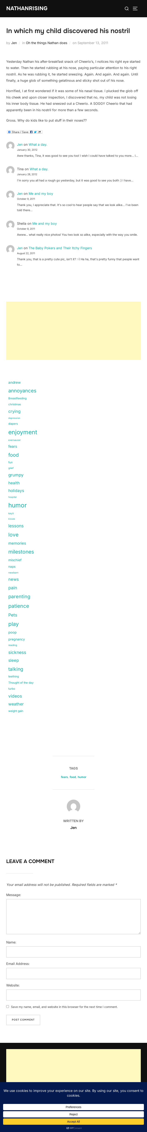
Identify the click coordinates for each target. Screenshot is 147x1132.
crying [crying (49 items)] (14, 411)
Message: (13, 895)
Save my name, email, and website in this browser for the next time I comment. (64, 1007)
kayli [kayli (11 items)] (11, 513)
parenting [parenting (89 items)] (19, 596)
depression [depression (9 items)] (14, 418)
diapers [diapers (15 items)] (13, 423)
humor (82, 777)
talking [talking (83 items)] (15, 669)
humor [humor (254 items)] (17, 505)
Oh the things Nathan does (46, 43)
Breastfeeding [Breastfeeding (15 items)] (17, 398)
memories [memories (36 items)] (17, 543)
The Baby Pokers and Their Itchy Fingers (60, 248)
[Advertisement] (73, 331)
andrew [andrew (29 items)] (14, 382)
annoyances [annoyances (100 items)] (22, 391)
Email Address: (18, 964)
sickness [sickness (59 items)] (17, 652)
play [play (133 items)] (13, 624)
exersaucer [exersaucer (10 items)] (14, 440)
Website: (13, 985)
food (73, 777)
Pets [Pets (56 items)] (12, 615)
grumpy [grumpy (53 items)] (15, 475)
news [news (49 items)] (13, 579)
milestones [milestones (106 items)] (21, 552)
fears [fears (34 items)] (12, 446)
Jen (14, 43)
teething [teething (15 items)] (13, 676)
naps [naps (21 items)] (12, 567)
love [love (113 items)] (13, 535)
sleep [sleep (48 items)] (13, 660)
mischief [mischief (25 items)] (15, 560)
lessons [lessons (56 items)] (16, 526)
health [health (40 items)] (14, 483)
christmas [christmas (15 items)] (14, 404)
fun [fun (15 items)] (10, 462)
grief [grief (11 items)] (10, 468)
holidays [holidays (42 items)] (16, 490)
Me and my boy (41, 194)
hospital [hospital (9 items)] (12, 497)
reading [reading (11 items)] (12, 645)
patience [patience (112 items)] (18, 606)
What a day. (38, 145)
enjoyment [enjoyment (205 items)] (22, 432)
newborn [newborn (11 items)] (13, 572)
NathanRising (26, 8)
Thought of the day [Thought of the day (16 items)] (21, 682)
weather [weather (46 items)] (16, 704)
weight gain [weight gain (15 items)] (15, 711)
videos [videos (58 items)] (15, 696)
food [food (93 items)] (13, 455)
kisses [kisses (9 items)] (11, 519)
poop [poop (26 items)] (12, 632)
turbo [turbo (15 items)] (11, 688)
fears (64, 777)
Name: (11, 942)
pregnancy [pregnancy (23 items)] (16, 639)
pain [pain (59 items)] (12, 588)
